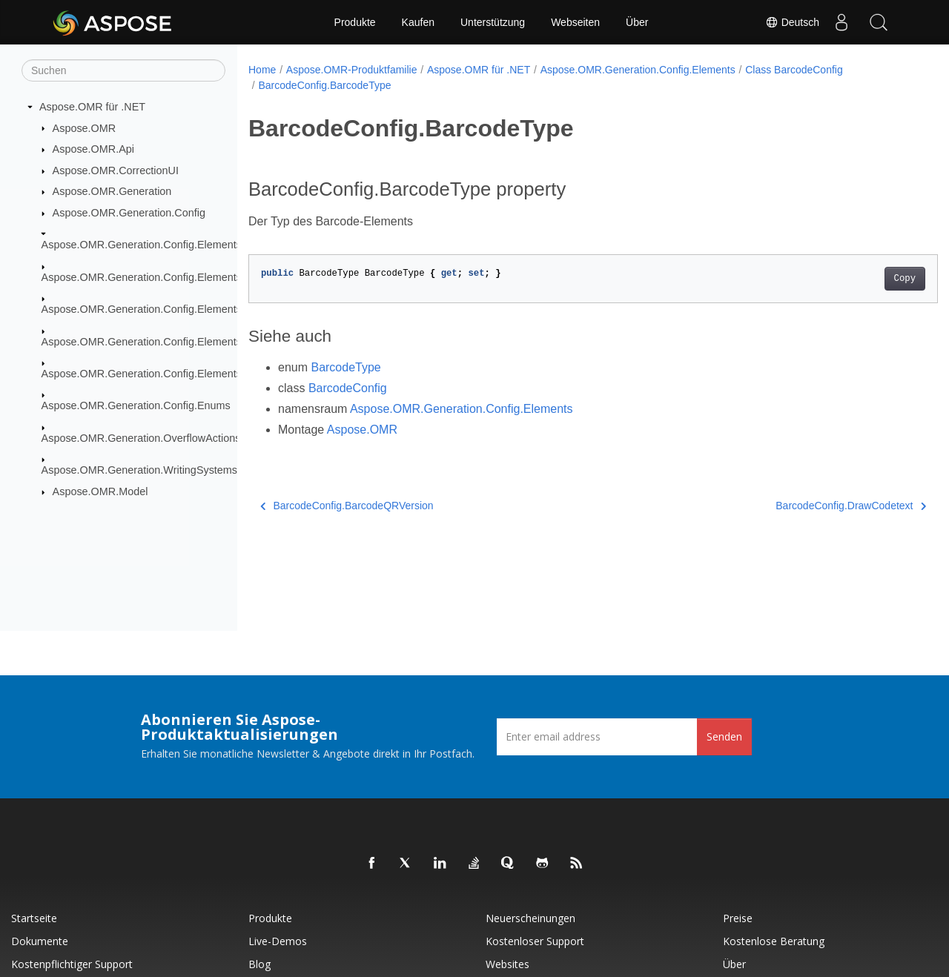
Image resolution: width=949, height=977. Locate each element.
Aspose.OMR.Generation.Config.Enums (136, 405)
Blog (259, 964)
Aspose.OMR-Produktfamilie (351, 70)
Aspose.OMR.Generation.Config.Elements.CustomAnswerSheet (193, 277)
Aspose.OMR (84, 127)
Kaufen (418, 22)
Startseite (34, 918)
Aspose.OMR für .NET (92, 107)
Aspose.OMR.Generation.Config (129, 213)
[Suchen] (123, 70)
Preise (738, 918)
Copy (856, 279)
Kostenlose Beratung (773, 941)
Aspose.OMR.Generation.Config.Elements (142, 245)
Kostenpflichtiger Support (72, 964)
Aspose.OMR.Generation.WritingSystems (139, 470)
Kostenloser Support (535, 941)
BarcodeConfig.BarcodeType (324, 85)
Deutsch (792, 22)
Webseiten (575, 22)
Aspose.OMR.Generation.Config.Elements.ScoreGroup (172, 341)
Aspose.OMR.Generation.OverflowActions (141, 438)
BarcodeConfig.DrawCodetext (803, 505)
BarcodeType (345, 367)
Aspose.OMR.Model (100, 491)
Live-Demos (277, 941)
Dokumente (39, 941)
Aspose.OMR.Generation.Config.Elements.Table (156, 374)
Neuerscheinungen (530, 918)
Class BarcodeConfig (794, 70)
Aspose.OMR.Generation (112, 191)
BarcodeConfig (347, 388)
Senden (724, 736)
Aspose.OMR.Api (93, 149)
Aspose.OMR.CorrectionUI (116, 170)
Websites (507, 964)
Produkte (355, 22)
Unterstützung (492, 22)
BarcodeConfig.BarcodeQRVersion (347, 505)
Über (637, 22)
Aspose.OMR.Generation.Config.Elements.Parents (162, 309)
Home (262, 70)
